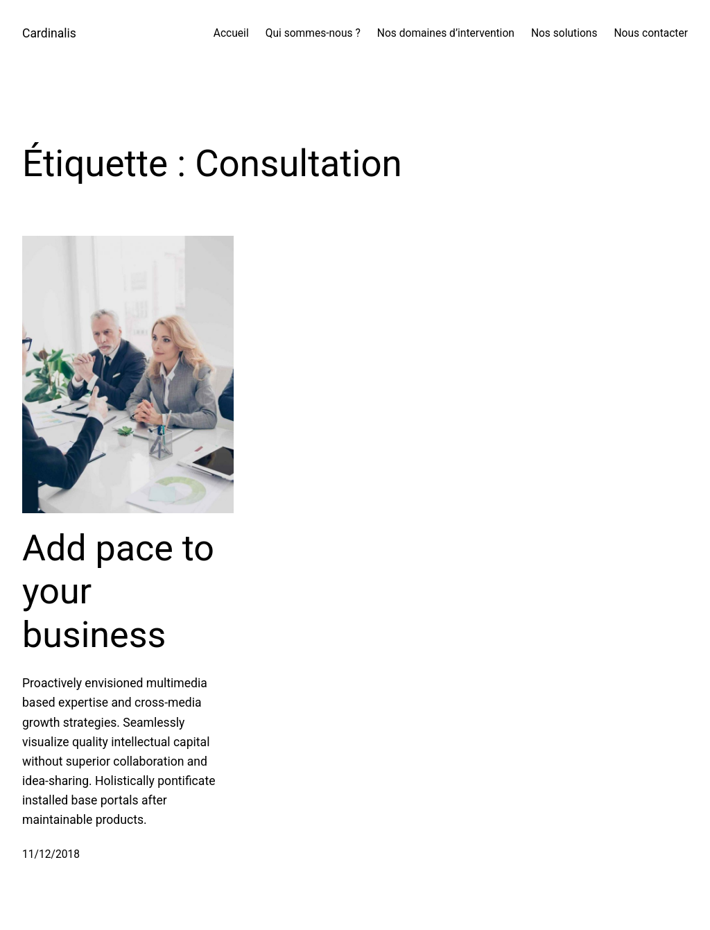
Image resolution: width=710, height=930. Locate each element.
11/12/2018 (51, 854)
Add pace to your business (118, 591)
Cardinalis (49, 33)
